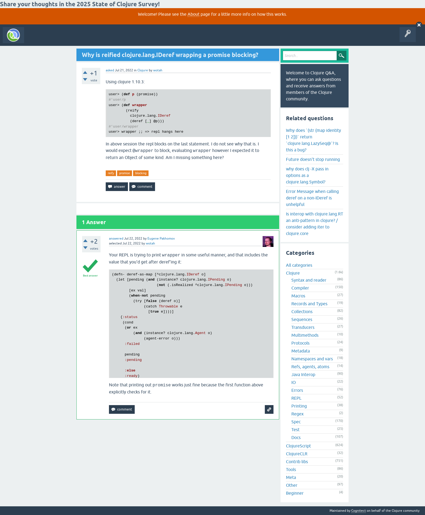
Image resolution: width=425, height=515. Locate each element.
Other (291, 485)
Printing (299, 405)
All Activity (36, 39)
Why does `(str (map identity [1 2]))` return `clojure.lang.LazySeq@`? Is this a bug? (313, 140)
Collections (302, 311)
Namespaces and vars (312, 358)
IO (293, 382)
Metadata (300, 350)
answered (116, 238)
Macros (298, 295)
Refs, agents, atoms (310, 366)
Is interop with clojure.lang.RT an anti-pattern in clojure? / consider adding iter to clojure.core (314, 223)
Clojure (142, 70)
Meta (291, 477)
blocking (140, 173)
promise (124, 173)
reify (111, 173)
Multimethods (304, 335)
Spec (296, 421)
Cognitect (358, 511)
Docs (296, 437)
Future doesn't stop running (313, 159)
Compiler (300, 287)
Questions (58, 39)
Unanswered (80, 39)
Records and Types (309, 303)
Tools (291, 469)
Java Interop (303, 374)
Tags (101, 39)
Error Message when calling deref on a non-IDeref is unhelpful (312, 198)
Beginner (295, 493)
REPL (296, 398)
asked (110, 70)
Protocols (300, 343)
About (193, 14)
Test (295, 429)
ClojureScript (298, 445)
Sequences (301, 319)
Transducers (302, 327)
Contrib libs (297, 461)
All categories (299, 265)
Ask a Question (124, 39)
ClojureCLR (296, 453)
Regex (297, 413)
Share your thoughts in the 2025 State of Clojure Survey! (80, 4)
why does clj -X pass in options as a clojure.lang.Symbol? (307, 175)
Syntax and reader (308, 280)
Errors (297, 390)
